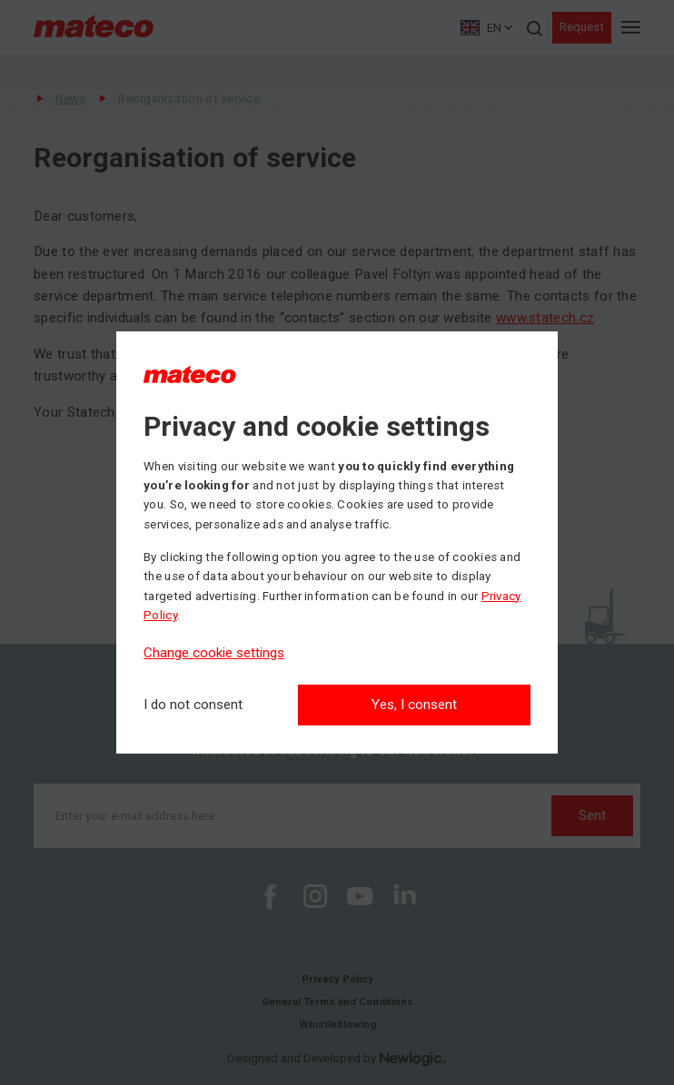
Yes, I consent (414, 704)
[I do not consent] (193, 705)
